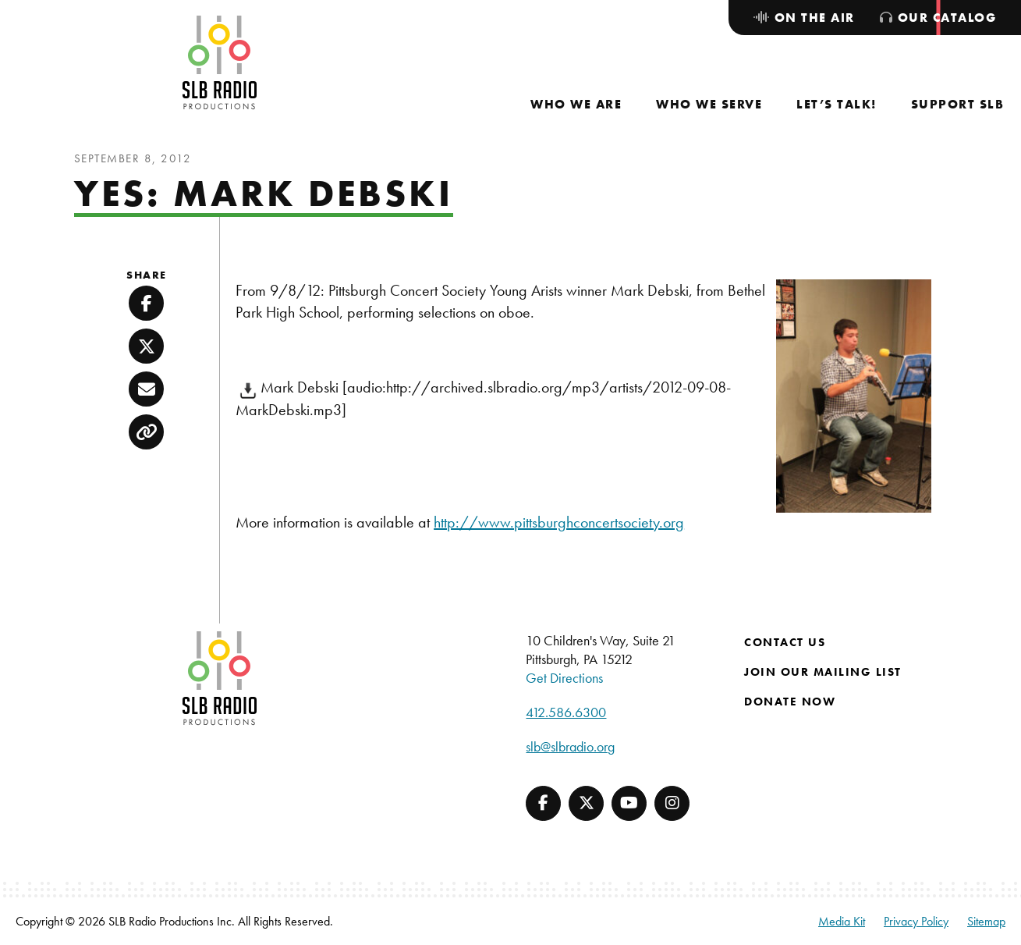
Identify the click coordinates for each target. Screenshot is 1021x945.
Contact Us (784, 642)
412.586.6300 (566, 712)
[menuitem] (576, 104)
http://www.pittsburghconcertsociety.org (559, 522)
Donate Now (789, 701)
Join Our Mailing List (823, 672)
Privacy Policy (916, 921)
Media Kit (841, 921)
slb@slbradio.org (570, 746)
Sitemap (986, 921)
